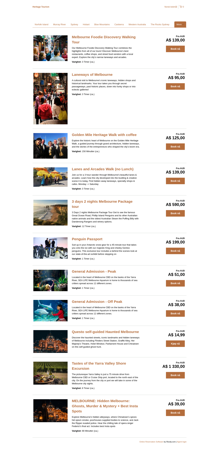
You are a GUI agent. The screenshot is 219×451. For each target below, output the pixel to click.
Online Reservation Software (151, 442)
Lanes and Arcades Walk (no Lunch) (102, 169)
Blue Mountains (102, 24)
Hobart (86, 24)
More (180, 24)
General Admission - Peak (94, 271)
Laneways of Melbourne (92, 74)
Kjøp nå (175, 343)
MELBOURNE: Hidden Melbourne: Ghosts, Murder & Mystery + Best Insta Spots (105, 406)
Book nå (175, 49)
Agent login (181, 442)
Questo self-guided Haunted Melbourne (105, 332)
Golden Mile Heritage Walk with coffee (104, 135)
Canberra (119, 24)
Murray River (59, 24)
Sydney (74, 24)
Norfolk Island (41, 24)
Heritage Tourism (41, 7)
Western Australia (137, 24)
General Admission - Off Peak (97, 302)
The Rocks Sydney (160, 24)
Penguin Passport (87, 239)
